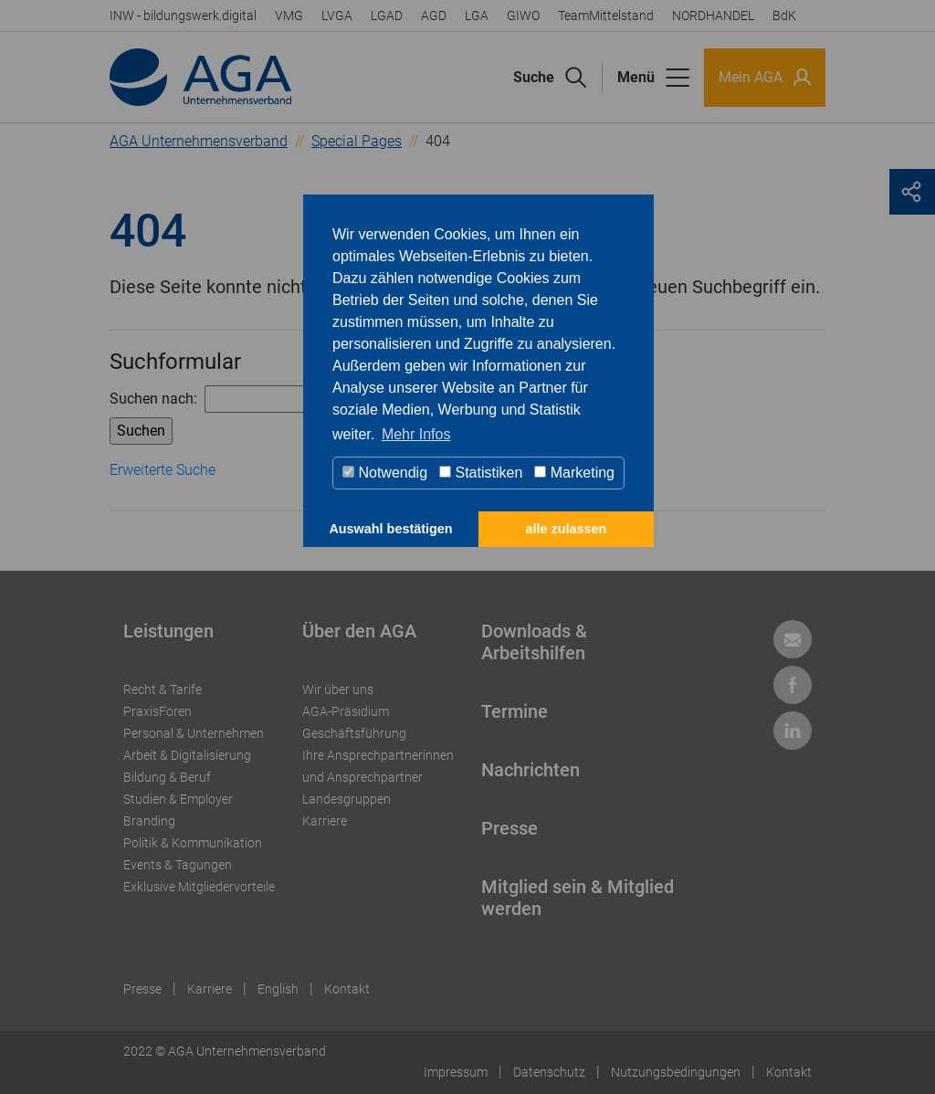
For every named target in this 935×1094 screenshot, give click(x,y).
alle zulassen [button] (566, 528)
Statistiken (480, 472)
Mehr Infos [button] (416, 434)
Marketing (574, 472)
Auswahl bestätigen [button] (390, 528)
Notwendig (384, 472)
